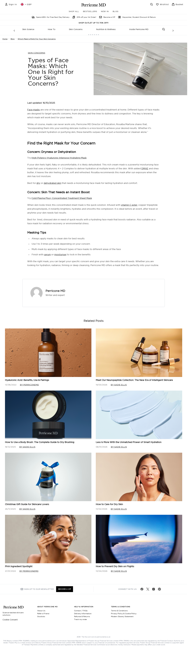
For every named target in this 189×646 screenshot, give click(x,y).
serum (47, 252)
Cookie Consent (10, 618)
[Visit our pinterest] (159, 587)
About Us (41, 609)
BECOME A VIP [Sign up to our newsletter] (64, 588)
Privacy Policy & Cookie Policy (123, 612)
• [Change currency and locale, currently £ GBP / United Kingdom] (26, 4)
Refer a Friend (43, 612)
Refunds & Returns (82, 615)
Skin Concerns (76, 29)
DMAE (144, 166)
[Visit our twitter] (148, 587)
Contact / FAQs (81, 609)
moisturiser (60, 252)
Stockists (41, 615)
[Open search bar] (151, 4)
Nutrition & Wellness (106, 29)
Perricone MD (55, 288)
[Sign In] (11, 4)
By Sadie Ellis (119, 383)
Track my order (80, 618)
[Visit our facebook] (142, 587)
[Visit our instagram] (154, 587)
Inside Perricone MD (138, 29)
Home (4, 37)
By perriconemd (29, 383)
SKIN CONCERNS (36, 51)
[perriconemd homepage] (93, 4)
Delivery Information (83, 612)
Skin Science (28, 29)
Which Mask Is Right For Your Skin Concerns (37, 37)
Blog (12, 37)
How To (51, 29)
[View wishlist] (162, 4)
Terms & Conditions (119, 609)
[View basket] (177, 4)
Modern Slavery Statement (122, 615)
